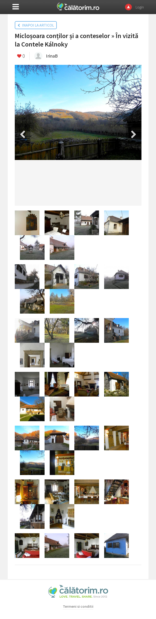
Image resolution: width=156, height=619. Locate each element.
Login (140, 7)
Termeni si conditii (78, 606)
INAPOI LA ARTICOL (36, 25)
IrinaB (52, 56)
